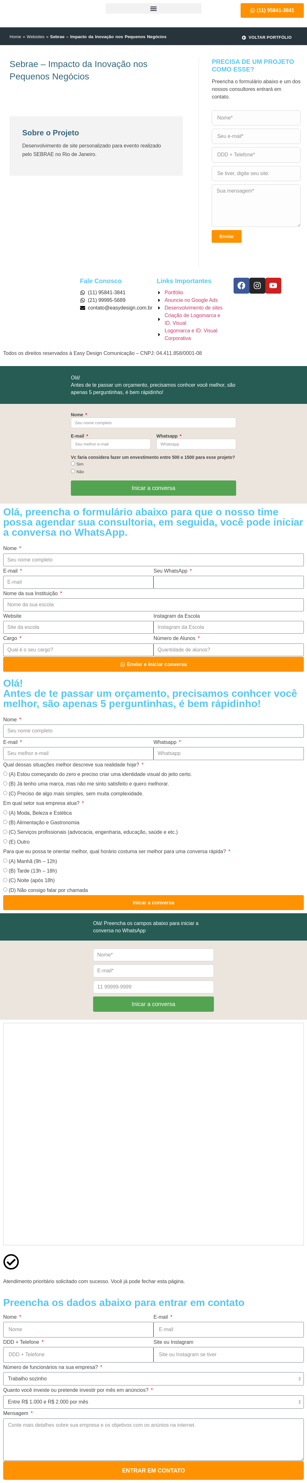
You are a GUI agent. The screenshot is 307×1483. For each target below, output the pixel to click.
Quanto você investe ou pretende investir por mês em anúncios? (76, 1390)
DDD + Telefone (22, 1342)
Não (80, 471)
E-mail (78, 436)
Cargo (10, 638)
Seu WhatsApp (171, 571)
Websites (35, 36)
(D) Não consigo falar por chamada (48, 890)
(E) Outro (19, 842)
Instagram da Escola (177, 616)
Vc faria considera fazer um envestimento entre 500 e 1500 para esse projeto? (153, 457)
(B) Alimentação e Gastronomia (44, 822)
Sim (79, 464)
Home (15, 36)
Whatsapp (167, 436)
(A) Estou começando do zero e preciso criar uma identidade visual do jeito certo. (100, 774)
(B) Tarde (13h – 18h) (33, 871)
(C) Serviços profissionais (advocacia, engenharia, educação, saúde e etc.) (93, 832)
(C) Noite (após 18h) (32, 880)
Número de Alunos (175, 638)
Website (12, 616)
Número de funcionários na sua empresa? (51, 1367)
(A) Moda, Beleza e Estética (40, 813)
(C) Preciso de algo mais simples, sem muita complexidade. (76, 793)
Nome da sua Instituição (31, 593)
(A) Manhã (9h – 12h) (33, 861)
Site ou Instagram (173, 1342)
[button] (153, 8)
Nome (78, 414)
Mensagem (16, 1413)
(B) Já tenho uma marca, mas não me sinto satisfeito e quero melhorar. (89, 783)
